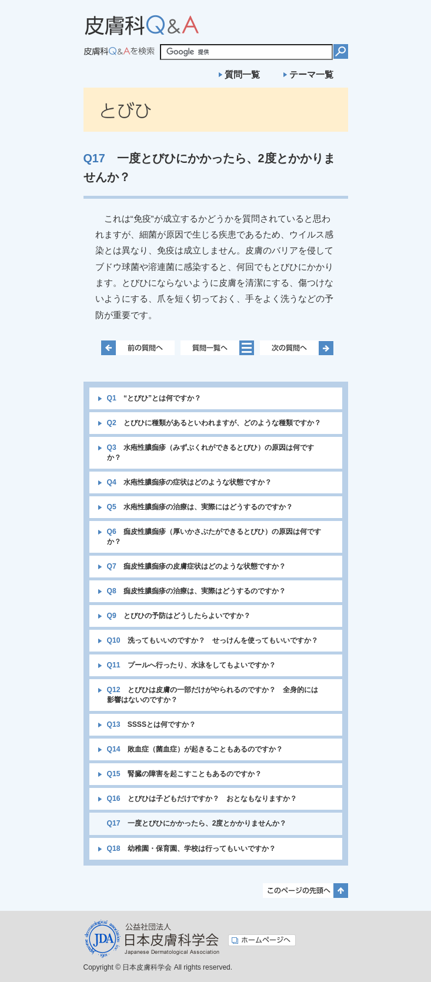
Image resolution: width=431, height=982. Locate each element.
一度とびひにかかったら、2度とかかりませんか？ (197, 823)
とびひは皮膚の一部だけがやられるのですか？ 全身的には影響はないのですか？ (212, 695)
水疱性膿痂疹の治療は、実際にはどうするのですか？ (200, 507)
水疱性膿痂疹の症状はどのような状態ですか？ (189, 482)
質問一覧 (242, 74)
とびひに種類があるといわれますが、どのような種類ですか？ (214, 423)
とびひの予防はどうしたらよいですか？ (178, 616)
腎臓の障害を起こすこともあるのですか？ (184, 774)
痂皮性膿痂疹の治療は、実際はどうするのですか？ (196, 591)
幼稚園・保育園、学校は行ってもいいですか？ (191, 848)
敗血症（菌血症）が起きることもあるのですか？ (195, 749)
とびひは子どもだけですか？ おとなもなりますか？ (202, 798)
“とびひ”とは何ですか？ (154, 398)
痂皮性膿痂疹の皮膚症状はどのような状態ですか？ (196, 566)
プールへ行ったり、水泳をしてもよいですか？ (191, 665)
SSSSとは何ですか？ (151, 724)
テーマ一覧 (311, 74)
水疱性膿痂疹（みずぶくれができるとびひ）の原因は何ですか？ (210, 452)
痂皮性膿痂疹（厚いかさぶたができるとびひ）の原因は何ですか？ (214, 536)
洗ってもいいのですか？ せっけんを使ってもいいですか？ (212, 640)
